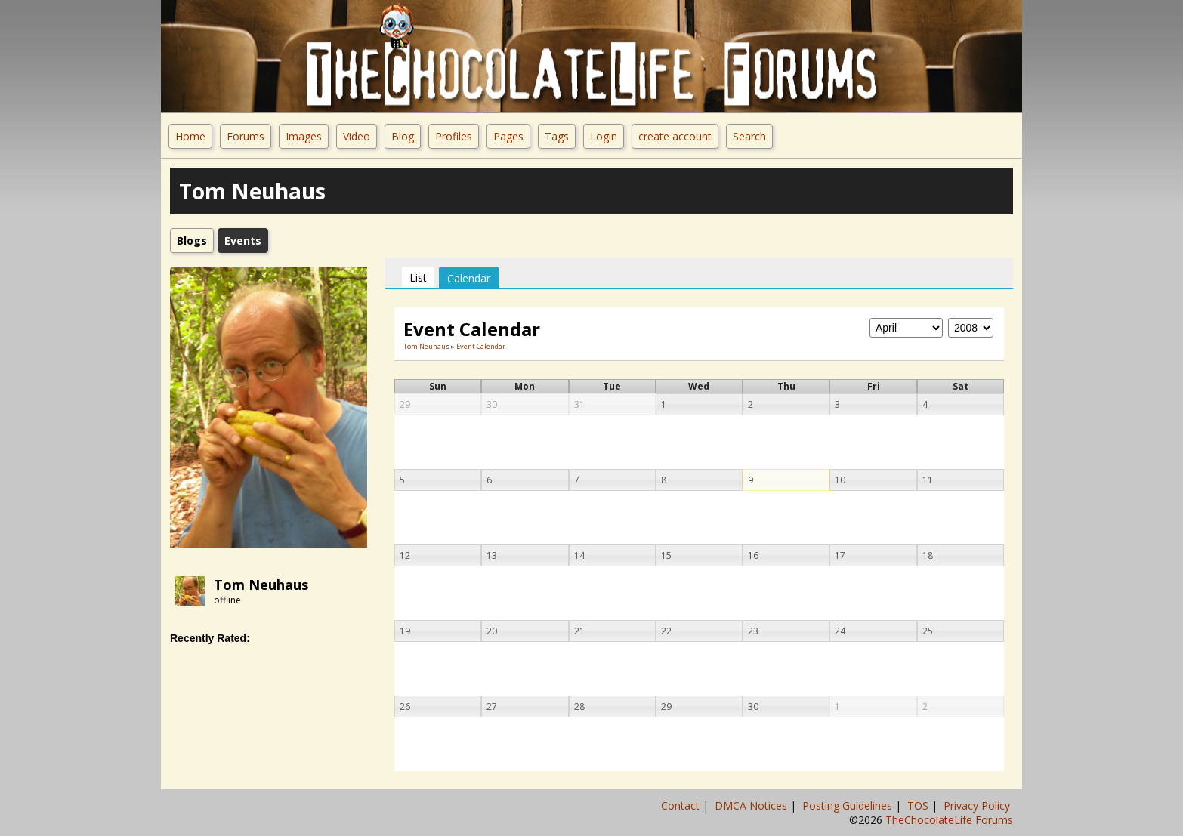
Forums (245, 136)
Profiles (453, 136)
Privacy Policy (978, 805)
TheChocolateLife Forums (949, 820)
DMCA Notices (752, 805)
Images (304, 136)
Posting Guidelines (848, 805)
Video (356, 136)
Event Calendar (480, 346)
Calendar (468, 278)
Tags (557, 136)
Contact (682, 805)
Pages (508, 136)
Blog (402, 136)
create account (675, 136)
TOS (919, 805)
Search (749, 136)
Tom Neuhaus (261, 584)
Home (190, 136)
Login (603, 136)
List (418, 277)
